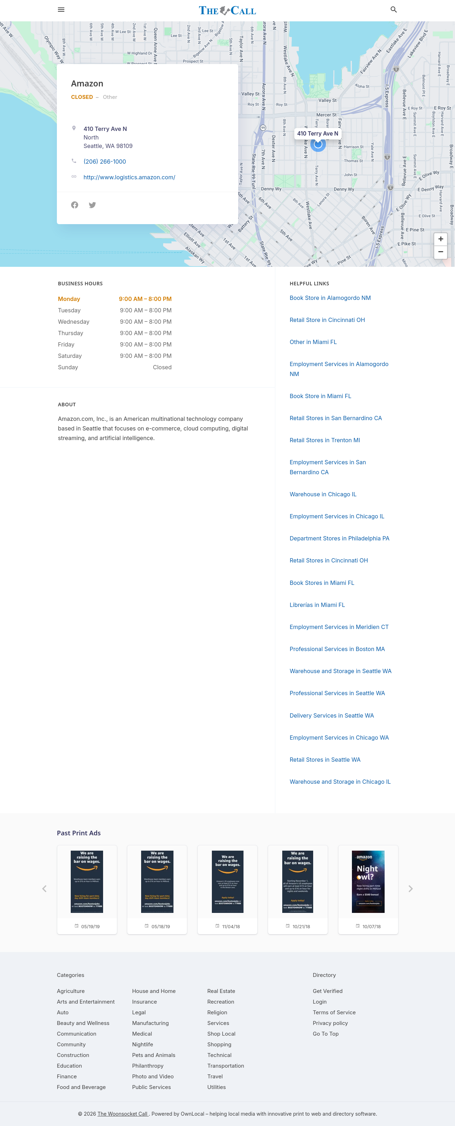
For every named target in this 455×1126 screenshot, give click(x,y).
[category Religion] (217, 1012)
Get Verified (328, 991)
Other (110, 97)
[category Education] (69, 1065)
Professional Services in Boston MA (337, 648)
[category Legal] (139, 1012)
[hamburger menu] (61, 9)
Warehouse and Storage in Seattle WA (341, 671)
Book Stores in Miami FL (322, 582)
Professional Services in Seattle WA (337, 693)
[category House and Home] (154, 991)
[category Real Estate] (221, 991)
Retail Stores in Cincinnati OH (329, 560)
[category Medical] (142, 1033)
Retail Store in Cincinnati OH (327, 319)
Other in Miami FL (313, 341)
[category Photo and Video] (153, 1076)
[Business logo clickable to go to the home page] (227, 10)
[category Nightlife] (142, 1044)
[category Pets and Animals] (154, 1055)
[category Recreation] (220, 1001)
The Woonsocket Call (123, 1114)
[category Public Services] (151, 1087)
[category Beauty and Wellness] (83, 1023)
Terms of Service (334, 1012)
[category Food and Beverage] (81, 1087)
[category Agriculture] (71, 991)
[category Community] (71, 1044)
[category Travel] (215, 1076)
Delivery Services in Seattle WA (332, 715)
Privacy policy (330, 1023)
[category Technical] (219, 1055)
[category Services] (218, 1023)
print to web (307, 1114)
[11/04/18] (227, 889)
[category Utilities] (216, 1087)
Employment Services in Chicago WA (339, 737)
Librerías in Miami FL (317, 604)
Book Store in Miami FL (320, 396)
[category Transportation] (225, 1065)
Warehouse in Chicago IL (323, 494)
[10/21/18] (297, 889)
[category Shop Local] (221, 1033)
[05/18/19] (157, 889)
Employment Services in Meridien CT (339, 626)
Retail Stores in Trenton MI (325, 440)
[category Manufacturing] (150, 1023)
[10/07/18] (368, 889)
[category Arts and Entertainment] (86, 1001)
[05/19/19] (86, 889)
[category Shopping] (219, 1044)
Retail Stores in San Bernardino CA (336, 418)
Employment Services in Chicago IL (337, 516)
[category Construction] (73, 1055)
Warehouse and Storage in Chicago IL (340, 781)
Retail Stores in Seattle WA (325, 759)
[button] (318, 144)
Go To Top (326, 1033)
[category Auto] (63, 1012)
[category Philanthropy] (148, 1065)
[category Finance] (67, 1076)
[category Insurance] (144, 1001)
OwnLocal (192, 1114)
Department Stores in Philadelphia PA (340, 538)
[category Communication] (76, 1033)
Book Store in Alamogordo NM (330, 297)
